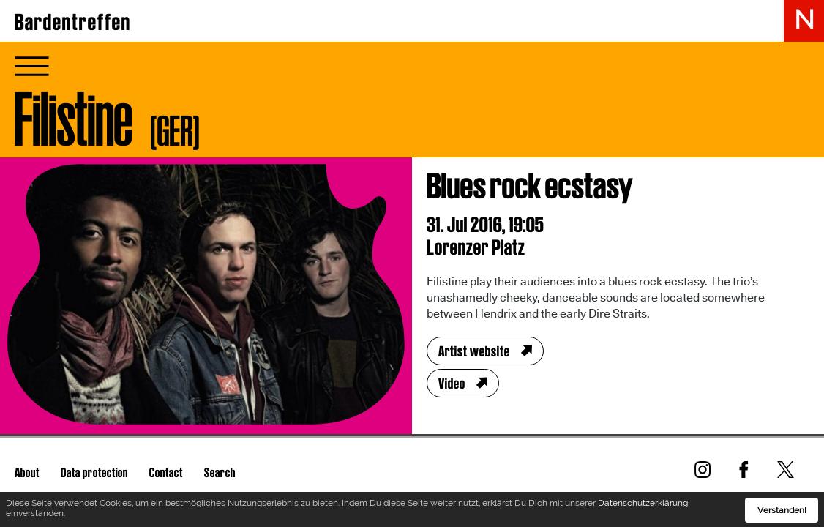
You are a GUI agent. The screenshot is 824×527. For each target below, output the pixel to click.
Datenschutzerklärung (643, 506)
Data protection (94, 472)
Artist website (474, 351)
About (27, 472)
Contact (166, 472)
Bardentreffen (73, 22)
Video (451, 383)
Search (220, 472)
